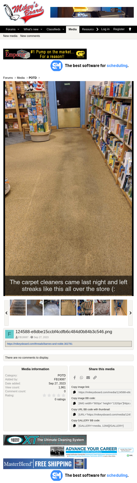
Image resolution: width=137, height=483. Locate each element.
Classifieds (53, 29)
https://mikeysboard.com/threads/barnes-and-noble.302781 (40, 343)
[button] (18, 29)
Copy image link (80, 387)
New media (10, 35)
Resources (89, 29)
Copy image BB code (83, 397)
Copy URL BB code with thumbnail (90, 408)
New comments (30, 35)
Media (73, 29)
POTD (62, 375)
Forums (11, 29)
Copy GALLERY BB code (85, 419)
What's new (31, 29)
